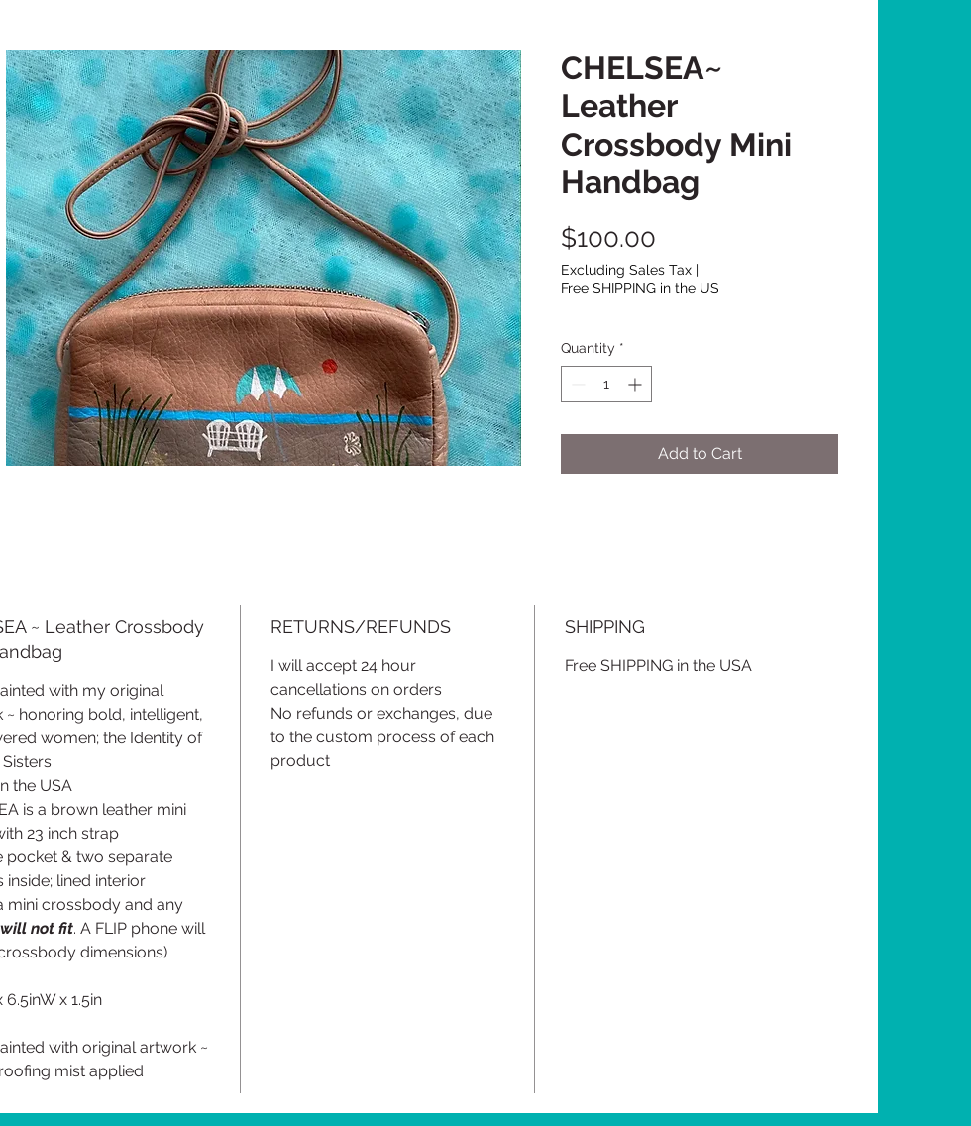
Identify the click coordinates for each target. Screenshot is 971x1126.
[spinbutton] (606, 384)
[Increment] (636, 384)
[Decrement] (576, 384)
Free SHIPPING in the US (640, 288)
